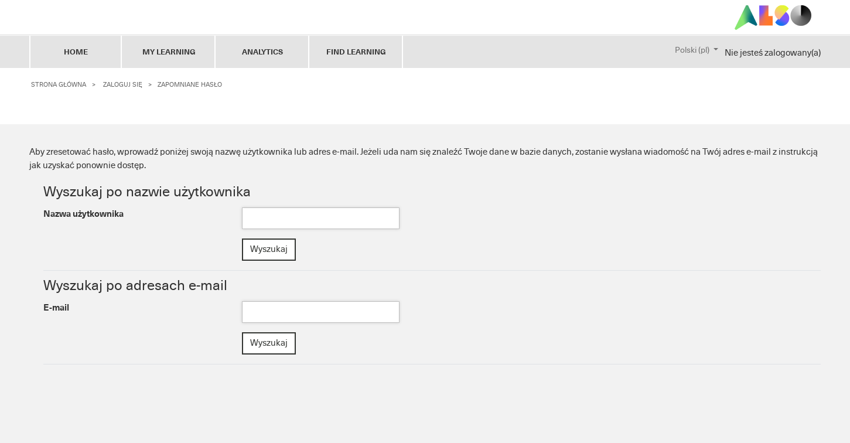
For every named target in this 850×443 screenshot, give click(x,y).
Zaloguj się (122, 84)
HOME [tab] (76, 52)
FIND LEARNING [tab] (356, 52)
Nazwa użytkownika (83, 214)
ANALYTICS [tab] (262, 52)
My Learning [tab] (169, 52)
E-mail (56, 307)
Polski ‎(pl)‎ (693, 50)
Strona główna (58, 84)
